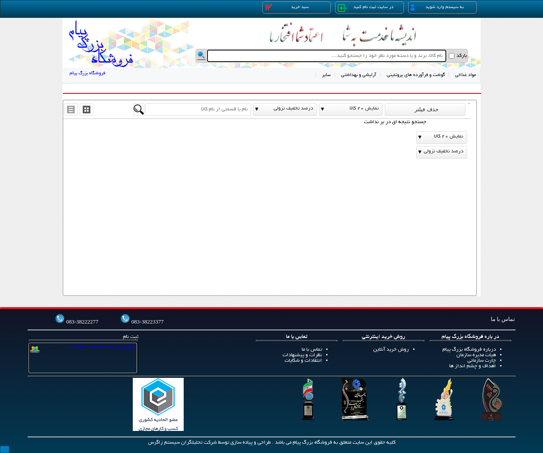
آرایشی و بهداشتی (358, 75)
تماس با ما (312, 349)
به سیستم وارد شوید (437, 7)
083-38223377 (148, 321)
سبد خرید (287, 7)
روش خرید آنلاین (391, 349)
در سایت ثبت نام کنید (365, 8)
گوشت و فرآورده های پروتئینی (416, 75)
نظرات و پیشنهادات (302, 355)
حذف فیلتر (425, 109)
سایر (326, 75)
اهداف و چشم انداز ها (472, 366)
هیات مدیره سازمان (476, 355)
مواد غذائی (465, 75)
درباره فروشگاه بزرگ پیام (469, 349)
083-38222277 (82, 321)
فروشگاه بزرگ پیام (87, 73)
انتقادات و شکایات (303, 360)
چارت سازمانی (481, 360)
